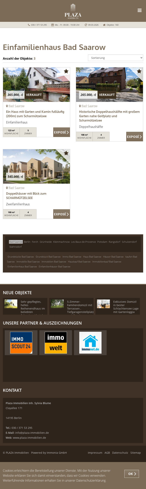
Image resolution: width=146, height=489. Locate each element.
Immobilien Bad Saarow (54, 261)
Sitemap (135, 452)
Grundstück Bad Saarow (48, 256)
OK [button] (130, 474)
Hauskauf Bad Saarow (79, 261)
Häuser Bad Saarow (113, 256)
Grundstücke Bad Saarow (21, 256)
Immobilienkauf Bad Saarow (106, 261)
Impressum (95, 452)
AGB (107, 452)
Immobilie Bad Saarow (28, 261)
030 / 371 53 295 (39, 24)
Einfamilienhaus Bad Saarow (22, 266)
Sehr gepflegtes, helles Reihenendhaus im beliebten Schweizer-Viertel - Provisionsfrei (33, 310)
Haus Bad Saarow (92, 256)
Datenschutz (120, 452)
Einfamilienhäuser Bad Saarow (54, 266)
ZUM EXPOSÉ (61, 132)
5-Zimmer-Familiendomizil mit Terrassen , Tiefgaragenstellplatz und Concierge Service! (80, 310)
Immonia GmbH (57, 452)
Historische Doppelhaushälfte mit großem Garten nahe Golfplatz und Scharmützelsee (109, 116)
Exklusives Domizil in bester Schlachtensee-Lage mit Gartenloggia (126, 307)
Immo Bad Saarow (72, 256)
